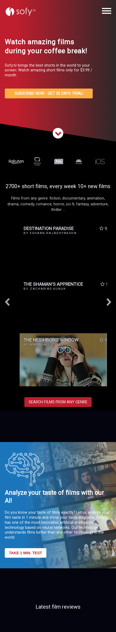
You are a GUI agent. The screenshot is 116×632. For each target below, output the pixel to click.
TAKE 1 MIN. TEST (25, 553)
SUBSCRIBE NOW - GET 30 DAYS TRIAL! (49, 93)
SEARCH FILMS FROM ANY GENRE (58, 402)
